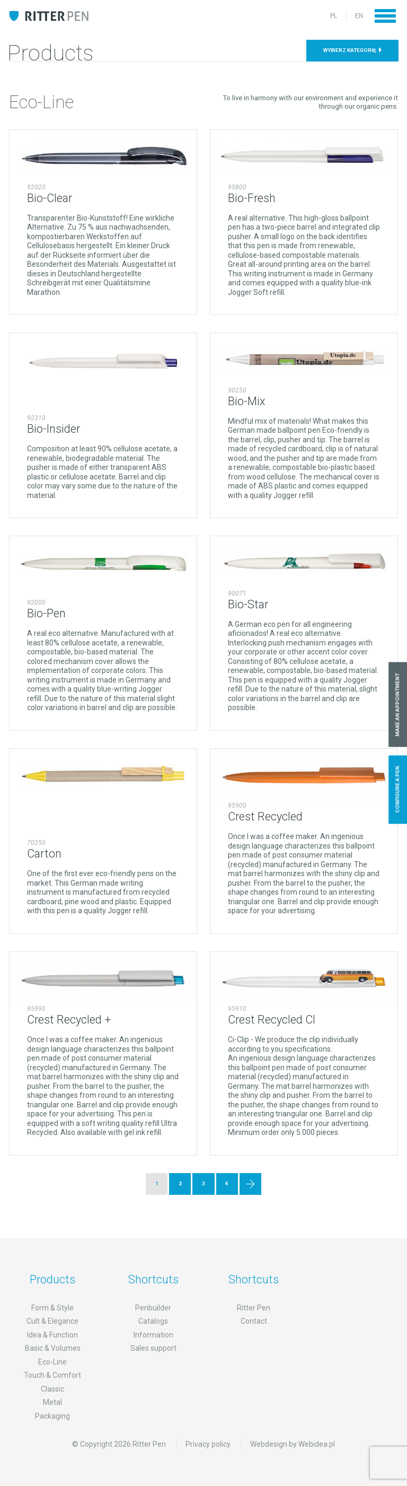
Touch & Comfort (52, 1375)
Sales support (153, 1348)
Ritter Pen (253, 1308)
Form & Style (52, 1308)
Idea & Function (52, 1335)
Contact (254, 1321)
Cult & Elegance (52, 1321)
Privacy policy (208, 1444)
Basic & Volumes (53, 1348)
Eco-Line (52, 1362)
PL (333, 16)
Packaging (52, 1416)
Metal (52, 1402)
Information (153, 1335)
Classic (52, 1389)
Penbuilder (153, 1308)
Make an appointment (398, 704)
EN (359, 16)
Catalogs (153, 1321)
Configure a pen (398, 789)
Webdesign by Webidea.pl (292, 1444)
